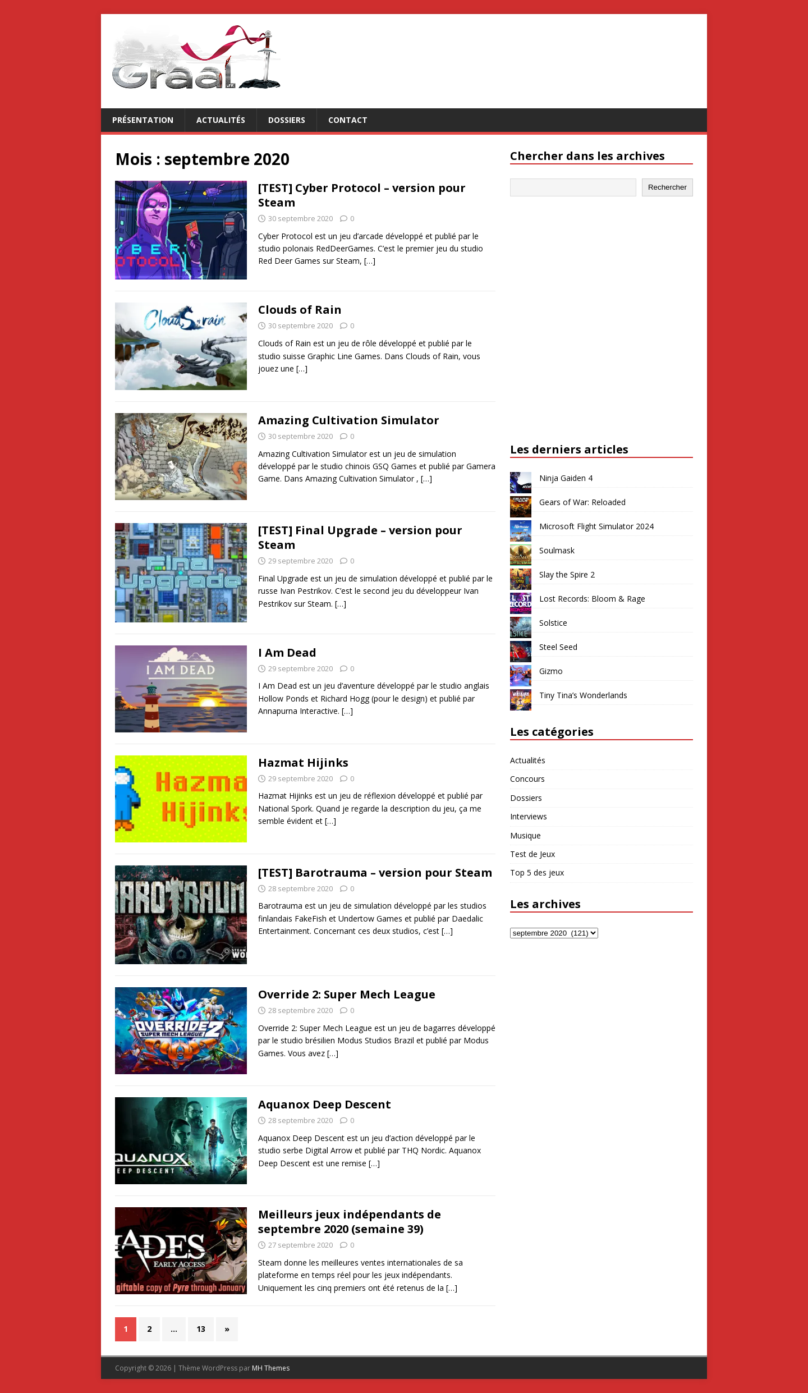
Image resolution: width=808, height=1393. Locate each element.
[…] (369, 260)
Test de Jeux (532, 854)
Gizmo (551, 671)
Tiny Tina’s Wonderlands (583, 695)
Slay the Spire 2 (567, 574)
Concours (527, 778)
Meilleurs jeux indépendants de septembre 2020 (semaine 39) (349, 1221)
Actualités (220, 119)
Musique (525, 835)
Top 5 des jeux (537, 872)
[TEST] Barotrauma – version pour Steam (375, 872)
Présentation (142, 119)
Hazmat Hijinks (303, 762)
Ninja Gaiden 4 (566, 478)
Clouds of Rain (300, 309)
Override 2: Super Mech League (346, 994)
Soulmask (557, 550)
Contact (348, 119)
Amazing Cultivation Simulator (348, 420)
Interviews (528, 816)
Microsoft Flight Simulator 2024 (596, 526)
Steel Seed (558, 646)
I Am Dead (287, 652)
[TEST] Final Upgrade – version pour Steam (360, 537)
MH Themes (271, 1368)
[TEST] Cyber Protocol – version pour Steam (362, 195)
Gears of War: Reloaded (582, 502)
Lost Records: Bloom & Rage (592, 598)
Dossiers (286, 119)
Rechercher (667, 187)
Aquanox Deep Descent (324, 1104)
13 (200, 1328)
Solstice (553, 622)
